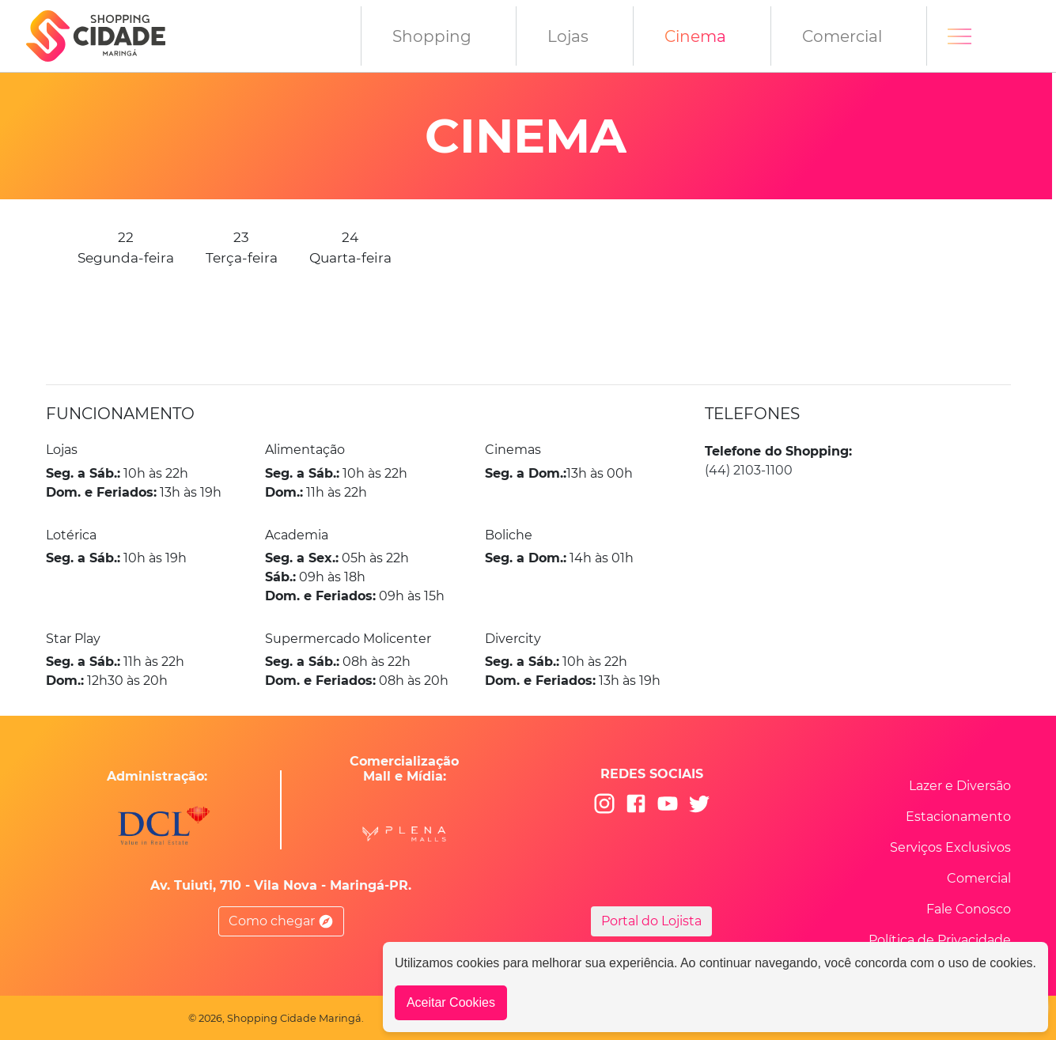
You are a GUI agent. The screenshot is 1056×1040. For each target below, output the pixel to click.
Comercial (842, 36)
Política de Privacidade (940, 939)
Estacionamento (958, 816)
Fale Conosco (968, 909)
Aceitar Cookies (451, 1002)
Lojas (568, 36)
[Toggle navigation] (959, 36)
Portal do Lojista (651, 920)
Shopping (431, 36)
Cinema (695, 36)
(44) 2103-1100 (749, 470)
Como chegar (281, 921)
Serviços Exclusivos (950, 847)
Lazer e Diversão (960, 785)
